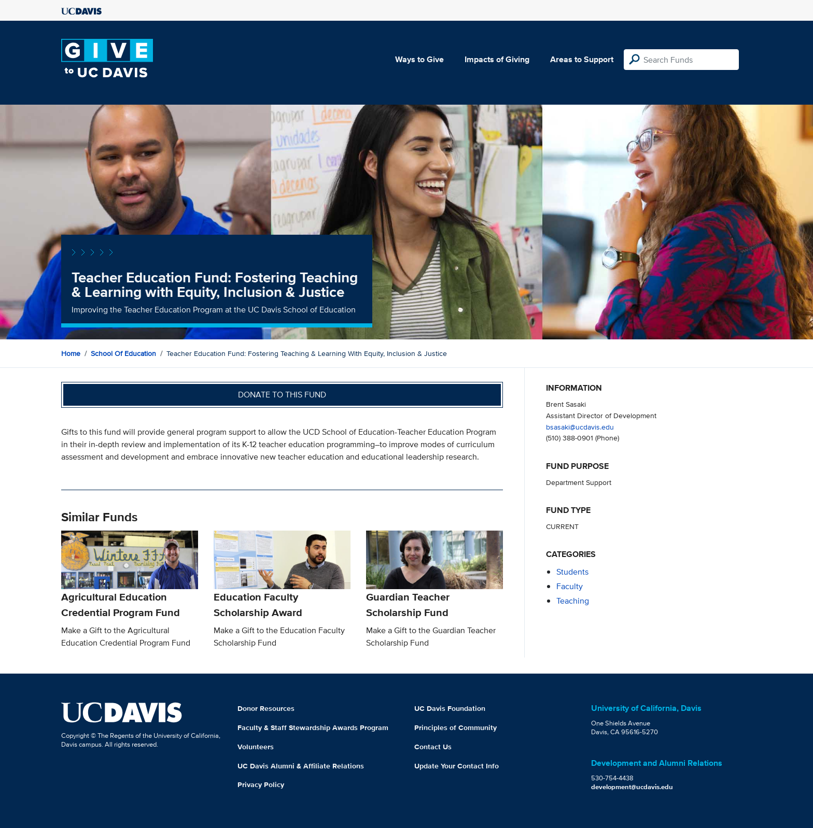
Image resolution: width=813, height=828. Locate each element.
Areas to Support (581, 59)
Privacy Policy (260, 784)
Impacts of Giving (497, 59)
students (572, 572)
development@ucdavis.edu (632, 787)
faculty (569, 586)
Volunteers (255, 746)
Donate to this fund (282, 395)
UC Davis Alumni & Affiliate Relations (300, 766)
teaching (572, 601)
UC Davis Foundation (449, 708)
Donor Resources (266, 708)
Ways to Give (419, 59)
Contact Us (433, 746)
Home (70, 353)
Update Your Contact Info (456, 766)
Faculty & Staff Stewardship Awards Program (312, 727)
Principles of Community (455, 727)
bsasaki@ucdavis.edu (580, 426)
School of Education (123, 353)
